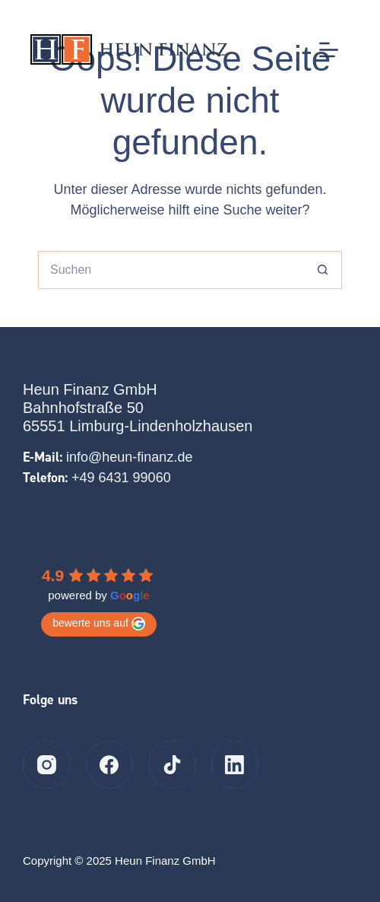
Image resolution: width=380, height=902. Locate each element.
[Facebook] (110, 765)
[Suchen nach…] (171, 270)
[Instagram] (47, 765)
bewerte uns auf (98, 623)
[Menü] (328, 49)
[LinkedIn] (235, 765)
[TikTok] (172, 765)
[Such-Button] (323, 270)
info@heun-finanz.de (129, 457)
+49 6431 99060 (121, 477)
